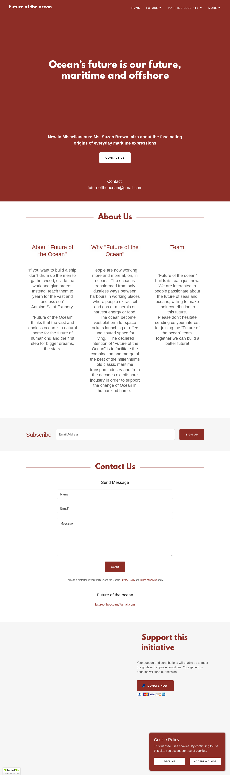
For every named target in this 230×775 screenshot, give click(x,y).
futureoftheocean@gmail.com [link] (115, 187)
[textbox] (115, 434)
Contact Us (115, 157)
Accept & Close (205, 761)
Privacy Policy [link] (128, 580)
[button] (154, 8)
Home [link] (135, 7)
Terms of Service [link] (148, 580)
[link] (30, 7)
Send (115, 566)
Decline (169, 761)
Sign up (192, 434)
